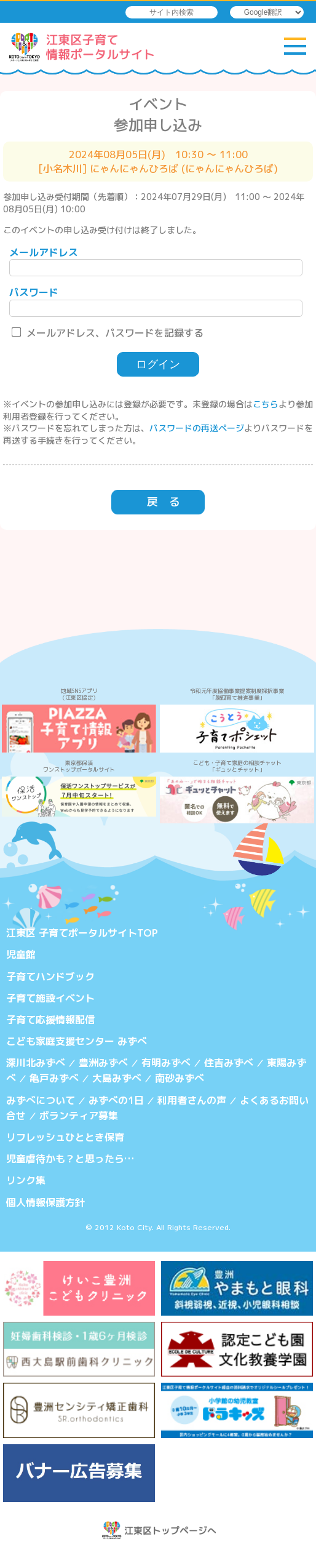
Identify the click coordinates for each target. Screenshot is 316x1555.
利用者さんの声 (191, 1100)
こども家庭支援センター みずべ (76, 1041)
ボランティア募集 (78, 1115)
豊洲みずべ (103, 1062)
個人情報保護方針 (45, 1202)
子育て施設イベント (50, 998)
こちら (265, 404)
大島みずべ (116, 1078)
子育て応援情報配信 (50, 1019)
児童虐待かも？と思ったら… (70, 1158)
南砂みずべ (179, 1078)
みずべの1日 (116, 1100)
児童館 (21, 954)
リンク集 (25, 1180)
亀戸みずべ (54, 1078)
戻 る (163, 502)
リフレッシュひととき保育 (65, 1137)
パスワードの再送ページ (196, 428)
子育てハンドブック (50, 976)
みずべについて (40, 1100)
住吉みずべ (228, 1062)
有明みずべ (166, 1062)
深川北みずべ (35, 1062)
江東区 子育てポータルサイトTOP (82, 933)
